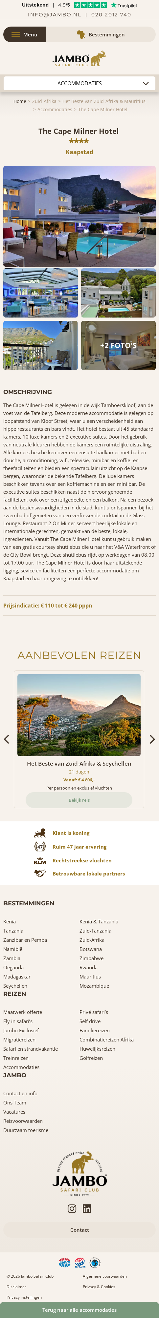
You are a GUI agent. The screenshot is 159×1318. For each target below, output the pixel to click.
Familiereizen (95, 1030)
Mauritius (90, 976)
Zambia (11, 958)
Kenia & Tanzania (99, 921)
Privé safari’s (94, 1012)
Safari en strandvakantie (30, 1048)
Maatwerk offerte (22, 1012)
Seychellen (15, 985)
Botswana (91, 949)
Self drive (90, 1021)
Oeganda (13, 967)
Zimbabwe (91, 958)
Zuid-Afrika (44, 101)
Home (19, 101)
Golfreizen (91, 1058)
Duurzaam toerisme (25, 1130)
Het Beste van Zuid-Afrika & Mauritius (104, 101)
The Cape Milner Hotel (102, 109)
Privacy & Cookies (99, 1286)
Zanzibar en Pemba (25, 940)
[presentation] (7, 739)
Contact (79, 1229)
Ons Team (14, 1102)
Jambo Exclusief (21, 1030)
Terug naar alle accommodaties (79, 1310)
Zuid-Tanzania (95, 930)
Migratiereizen (19, 1039)
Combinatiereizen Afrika (107, 1039)
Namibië (12, 949)
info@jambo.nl (54, 14)
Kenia (9, 921)
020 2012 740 (111, 14)
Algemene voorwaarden (105, 1276)
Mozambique (94, 985)
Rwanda (89, 967)
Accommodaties (54, 109)
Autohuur (79, 83)
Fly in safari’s (18, 1021)
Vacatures (14, 1111)
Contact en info (20, 1093)
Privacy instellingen (24, 1297)
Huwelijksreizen (97, 1048)
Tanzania (13, 930)
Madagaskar (17, 976)
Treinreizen (16, 1058)
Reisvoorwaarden (23, 1121)
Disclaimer (16, 1286)
